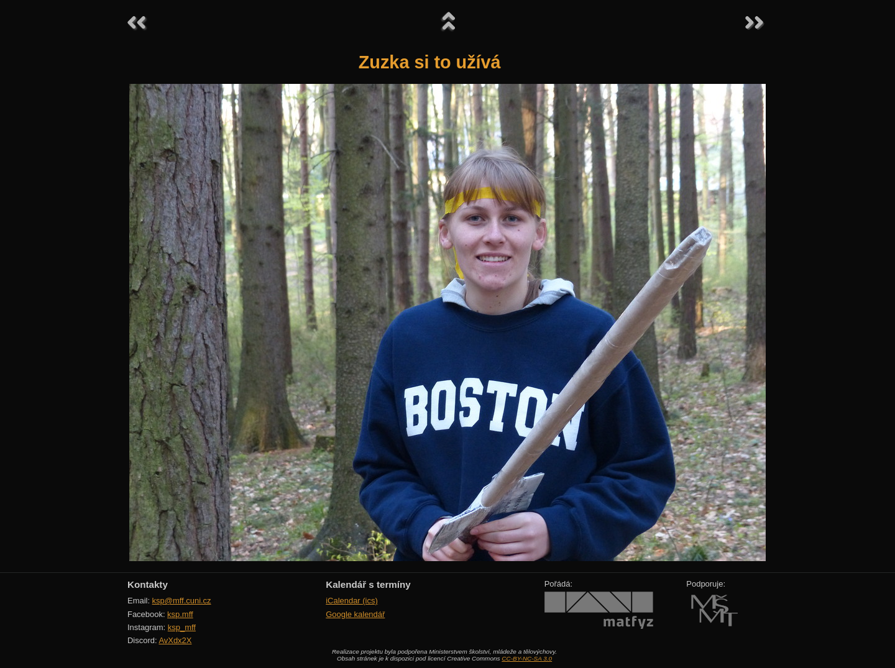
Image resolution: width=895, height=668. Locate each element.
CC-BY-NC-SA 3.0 (527, 658)
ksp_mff (182, 627)
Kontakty (147, 584)
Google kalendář (355, 614)
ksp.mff (180, 614)
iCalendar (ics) (352, 600)
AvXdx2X (174, 640)
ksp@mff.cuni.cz (181, 600)
